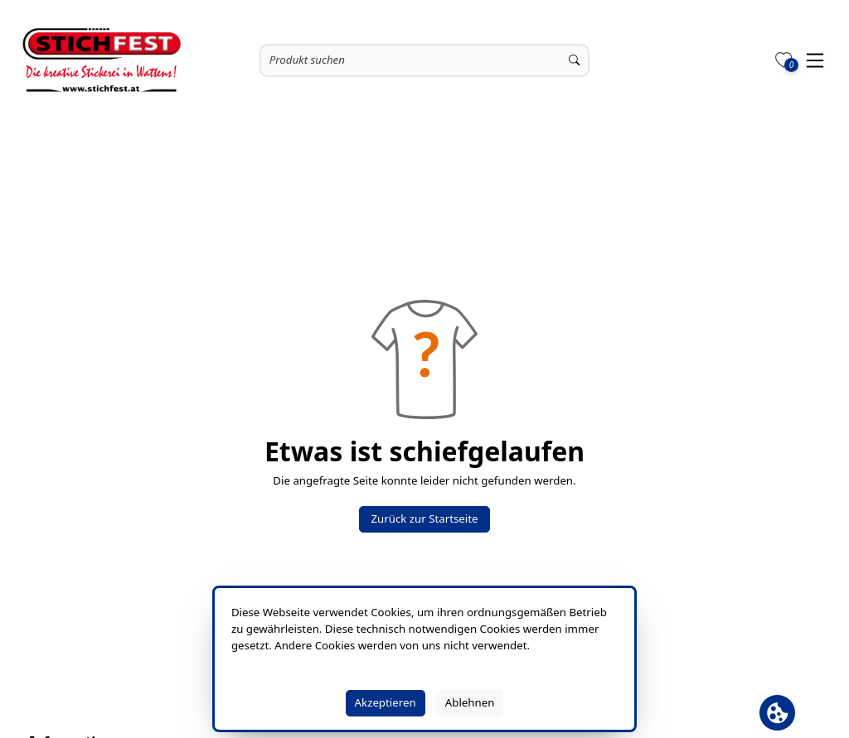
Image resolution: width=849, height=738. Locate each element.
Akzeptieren (385, 702)
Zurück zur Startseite (424, 518)
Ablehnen (470, 702)
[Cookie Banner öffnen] (777, 712)
